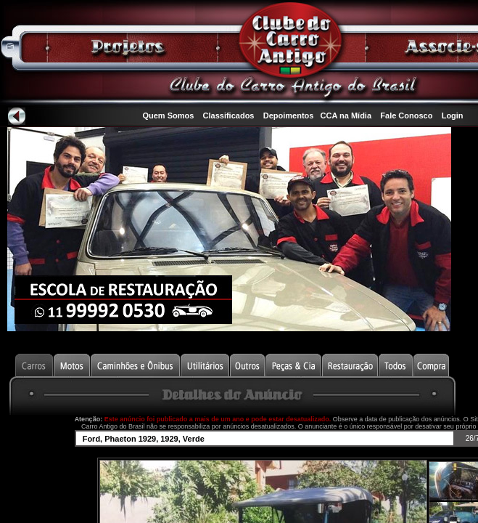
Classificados (229, 115)
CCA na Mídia (346, 115)
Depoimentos (288, 115)
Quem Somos (168, 115)
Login (452, 115)
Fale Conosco (406, 115)
